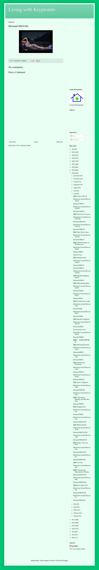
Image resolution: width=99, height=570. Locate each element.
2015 (73, 526)
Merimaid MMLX (78, 204)
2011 (73, 537)
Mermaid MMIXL (78, 404)
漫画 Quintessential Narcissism (79, 363)
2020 (73, 167)
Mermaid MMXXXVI (79, 452)
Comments (75, 139)
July (75, 191)
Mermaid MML (77, 309)
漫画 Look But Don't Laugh (81, 301)
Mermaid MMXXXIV (79, 475)
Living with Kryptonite (31, 9)
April (75, 507)
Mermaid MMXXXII (79, 493)
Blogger (65, 560)
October (76, 182)
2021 (73, 164)
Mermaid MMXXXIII (79, 482)
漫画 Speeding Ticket (79, 257)
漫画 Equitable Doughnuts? (81, 319)
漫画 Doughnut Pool (79, 407)
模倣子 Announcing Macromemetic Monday (81, 471)
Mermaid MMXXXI (79, 500)
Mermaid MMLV (78, 252)
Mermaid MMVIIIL (79, 390)
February (76, 513)
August (76, 187)
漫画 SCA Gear (78, 462)
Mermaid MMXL (78, 414)
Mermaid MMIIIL (78, 337)
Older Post (59, 142)
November (77, 179)
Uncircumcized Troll (79, 329)
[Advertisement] (36, 130)
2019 (73, 170)
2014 (73, 529)
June (75, 194)
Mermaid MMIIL (78, 326)
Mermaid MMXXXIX (79, 422)
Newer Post (12, 142)
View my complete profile (77, 549)
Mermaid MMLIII (78, 280)
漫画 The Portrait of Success (81, 214)
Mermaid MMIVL (78, 352)
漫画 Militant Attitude (79, 425)
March (76, 510)
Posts (73, 136)
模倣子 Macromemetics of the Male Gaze (81, 243)
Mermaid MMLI (78, 298)
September (77, 185)
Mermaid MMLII (78, 291)
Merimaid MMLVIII (79, 222)
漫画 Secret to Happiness (80, 382)
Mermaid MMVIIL (79, 379)
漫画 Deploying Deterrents (81, 345)
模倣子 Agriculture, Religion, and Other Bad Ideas (81, 399)
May (75, 504)
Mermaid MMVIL (78, 372)
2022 (73, 161)
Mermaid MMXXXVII (80, 440)
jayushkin (75, 546)
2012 (73, 535)
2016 (73, 523)
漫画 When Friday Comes (81, 232)
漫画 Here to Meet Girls (80, 485)
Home (36, 142)
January (76, 516)
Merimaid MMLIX (78, 211)
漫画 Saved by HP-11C (80, 196)
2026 (73, 149)
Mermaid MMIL (78, 316)
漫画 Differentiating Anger (81, 283)
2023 (73, 158)
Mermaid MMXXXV (79, 459)
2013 (73, 531)
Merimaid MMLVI (78, 239)
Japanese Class (77, 255)
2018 (73, 173)
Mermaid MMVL (78, 360)
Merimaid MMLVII (79, 229)
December (77, 176)
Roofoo (53, 560)
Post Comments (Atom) (24, 145)
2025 (73, 152)
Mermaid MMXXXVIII (80, 432)
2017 (73, 520)
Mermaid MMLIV (78, 265)
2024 (73, 155)
